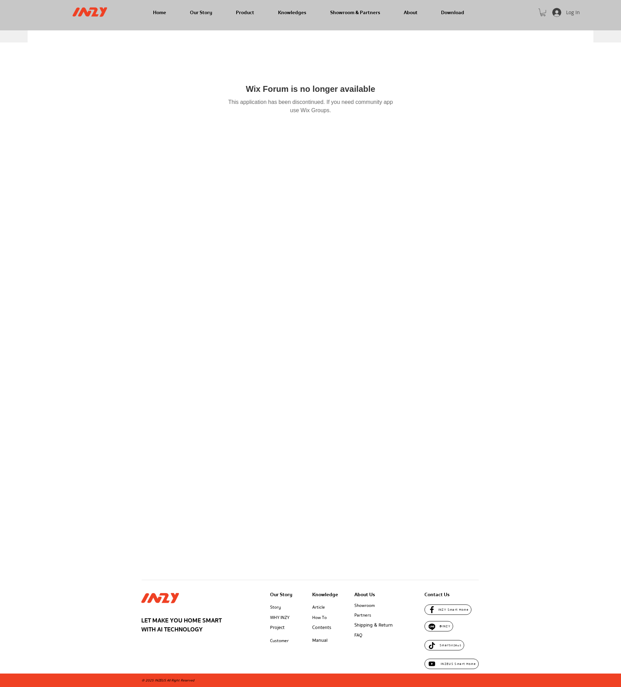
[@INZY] (438, 626)
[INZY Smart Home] (447, 609)
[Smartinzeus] (444, 645)
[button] (542, 12)
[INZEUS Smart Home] (451, 664)
